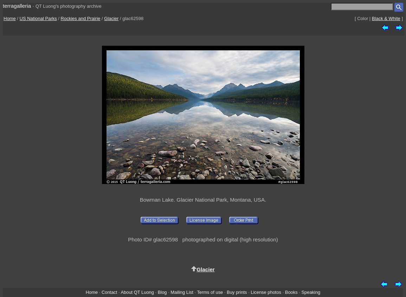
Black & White (386, 18)
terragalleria (17, 6)
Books (291, 292)
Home (10, 18)
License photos (266, 292)
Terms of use (210, 292)
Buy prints (237, 292)
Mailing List (181, 292)
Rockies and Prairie (81, 18)
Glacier (111, 18)
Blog (162, 292)
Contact (109, 292)
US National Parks (38, 18)
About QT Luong (137, 292)
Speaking (310, 292)
